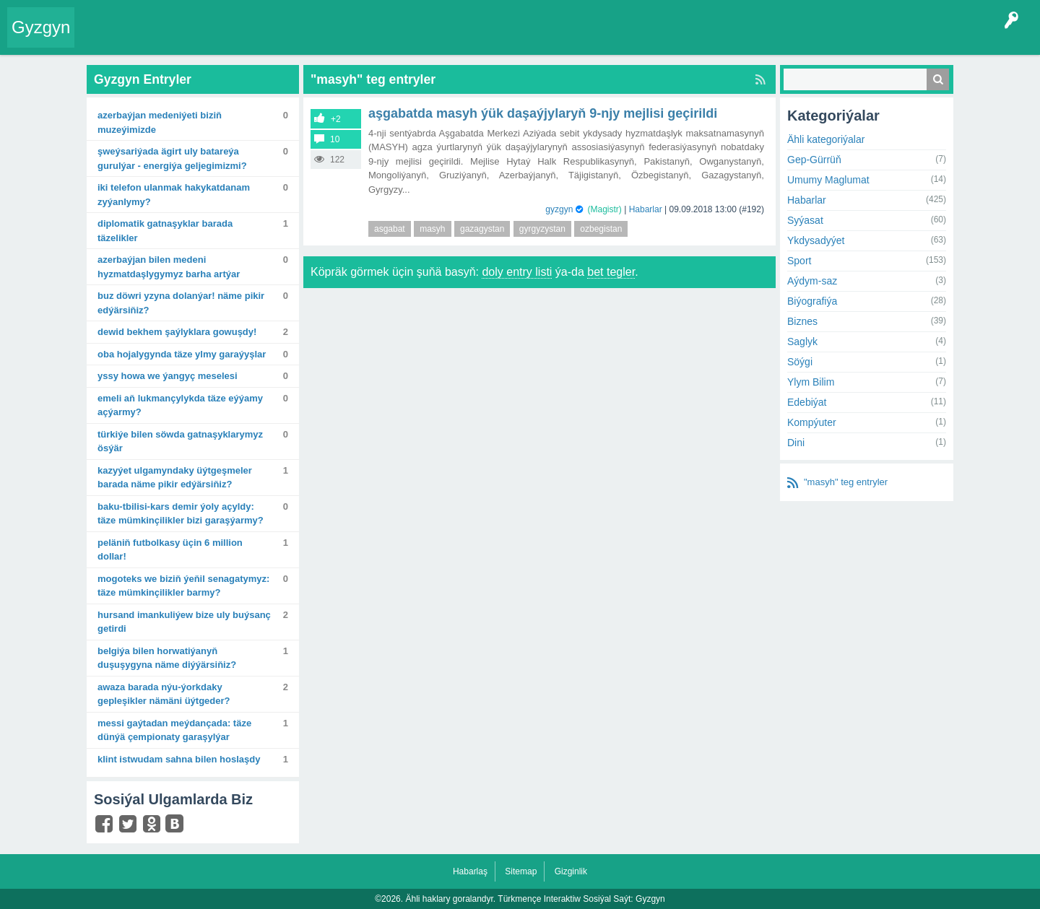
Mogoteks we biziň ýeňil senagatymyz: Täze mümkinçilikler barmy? (183, 586)
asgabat (389, 229)
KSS (465, 39)
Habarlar (645, 209)
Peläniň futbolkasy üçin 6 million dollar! (170, 549)
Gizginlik (571, 871)
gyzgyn (559, 209)
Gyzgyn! (201, 39)
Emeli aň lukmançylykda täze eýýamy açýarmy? (180, 405)
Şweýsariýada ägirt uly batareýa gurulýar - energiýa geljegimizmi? (172, 158)
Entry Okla (105, 39)
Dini (796, 442)
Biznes (802, 321)
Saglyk (802, 341)
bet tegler (611, 272)
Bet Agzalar (412, 39)
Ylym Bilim (810, 382)
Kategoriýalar (304, 39)
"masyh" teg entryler (846, 482)
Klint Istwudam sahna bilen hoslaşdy (179, 759)
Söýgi (799, 361)
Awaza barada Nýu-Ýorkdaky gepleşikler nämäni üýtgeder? (164, 694)
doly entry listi (517, 272)
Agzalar (360, 39)
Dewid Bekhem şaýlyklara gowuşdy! (177, 331)
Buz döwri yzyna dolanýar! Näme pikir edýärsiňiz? (181, 303)
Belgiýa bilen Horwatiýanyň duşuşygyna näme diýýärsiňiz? (167, 658)
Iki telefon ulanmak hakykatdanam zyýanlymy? (174, 194)
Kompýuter (811, 422)
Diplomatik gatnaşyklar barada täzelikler (165, 230)
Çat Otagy (514, 39)
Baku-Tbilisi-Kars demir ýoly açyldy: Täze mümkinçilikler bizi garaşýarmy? (181, 513)
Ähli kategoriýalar (825, 139)
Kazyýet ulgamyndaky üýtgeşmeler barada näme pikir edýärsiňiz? (175, 477)
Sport (799, 260)
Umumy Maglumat (828, 180)
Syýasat (805, 220)
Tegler (247, 39)
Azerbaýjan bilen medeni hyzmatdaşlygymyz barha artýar (169, 266)
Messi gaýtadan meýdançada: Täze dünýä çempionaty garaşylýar (174, 730)
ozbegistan (601, 229)
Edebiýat (806, 402)
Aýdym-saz (812, 281)
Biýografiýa (812, 301)
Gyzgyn (41, 27)
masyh (432, 229)
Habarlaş (470, 871)
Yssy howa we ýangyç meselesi (168, 375)
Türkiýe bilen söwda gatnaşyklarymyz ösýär (180, 441)
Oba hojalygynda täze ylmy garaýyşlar (182, 354)
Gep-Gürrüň (814, 159)
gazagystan (482, 229)
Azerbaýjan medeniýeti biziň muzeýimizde (160, 122)
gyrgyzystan (542, 229)
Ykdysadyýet (815, 240)
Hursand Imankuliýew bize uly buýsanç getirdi (184, 622)
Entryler (156, 39)
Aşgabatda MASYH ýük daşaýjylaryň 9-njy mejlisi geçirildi (542, 113)
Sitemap (521, 871)
